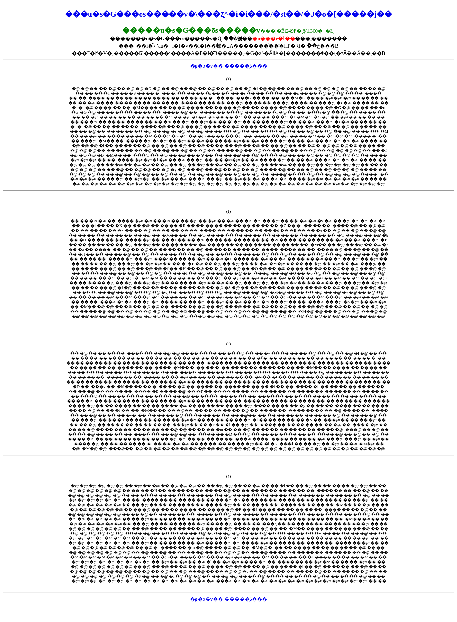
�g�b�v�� (206, 66)
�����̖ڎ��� (245, 66)
